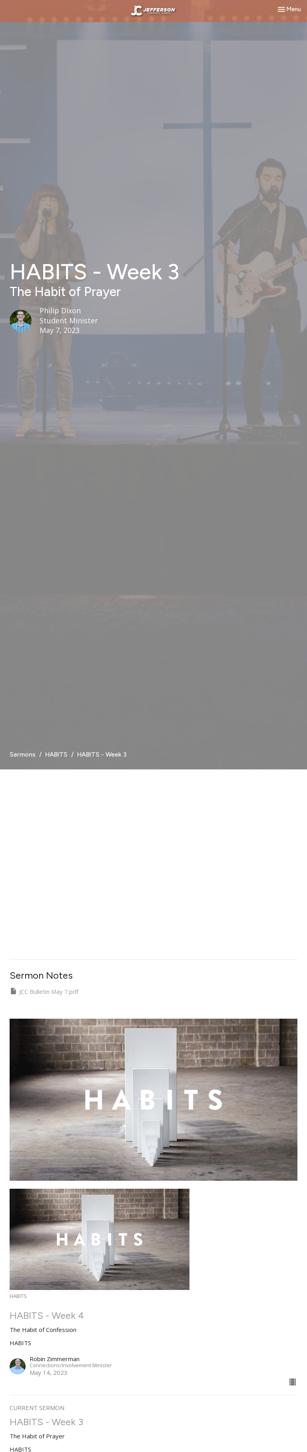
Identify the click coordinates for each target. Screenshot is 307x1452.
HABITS (56, 754)
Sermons (23, 754)
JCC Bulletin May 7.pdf (44, 991)
